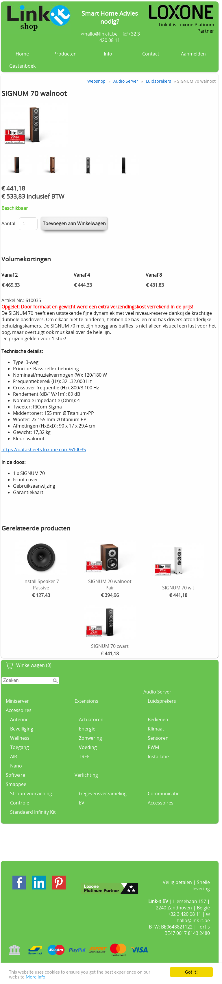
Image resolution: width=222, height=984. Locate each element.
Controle (19, 803)
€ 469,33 (11, 285)
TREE (84, 756)
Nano (16, 766)
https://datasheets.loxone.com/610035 (43, 449)
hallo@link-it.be (101, 34)
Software (15, 775)
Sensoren (158, 738)
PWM (153, 747)
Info (108, 54)
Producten (65, 54)
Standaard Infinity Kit (33, 812)
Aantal (8, 223)
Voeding (88, 747)
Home (22, 54)
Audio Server (157, 692)
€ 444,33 (83, 285)
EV (81, 803)
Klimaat (156, 729)
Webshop (96, 81)
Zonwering (90, 738)
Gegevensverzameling (103, 793)
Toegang (19, 747)
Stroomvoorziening (31, 793)
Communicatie (164, 793)
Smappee (16, 784)
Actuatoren (91, 719)
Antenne (19, 719)
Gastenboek (22, 66)
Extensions (86, 701)
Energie (87, 729)
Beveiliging (21, 729)
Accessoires (19, 710)
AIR (13, 756)
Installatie (158, 756)
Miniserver (17, 701)
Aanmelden (193, 54)
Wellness (19, 738)
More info (35, 977)
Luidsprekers (162, 701)
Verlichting (86, 775)
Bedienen (158, 719)
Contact (150, 54)
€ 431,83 (155, 285)
